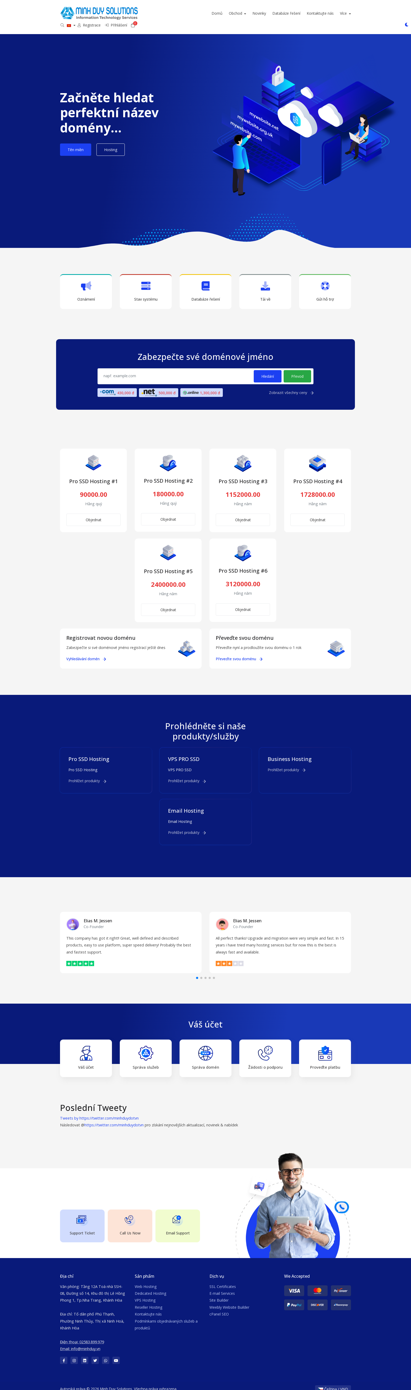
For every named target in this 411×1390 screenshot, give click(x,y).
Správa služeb (146, 1051)
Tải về (265, 284)
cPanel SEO (219, 1306)
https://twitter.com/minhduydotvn (114, 1117)
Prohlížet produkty (87, 773)
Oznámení (86, 284)
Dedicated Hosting (150, 1286)
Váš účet (86, 1051)
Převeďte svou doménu (239, 651)
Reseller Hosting (148, 1299)
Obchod (169, 13)
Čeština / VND (333, 1381)
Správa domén (205, 1051)
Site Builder (219, 1293)
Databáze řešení (219, 13)
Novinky (192, 13)
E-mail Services (222, 1286)
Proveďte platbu (325, 1051)
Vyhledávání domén (86, 651)
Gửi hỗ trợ (325, 284)
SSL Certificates (222, 1279)
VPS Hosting (145, 1293)
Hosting (110, 142)
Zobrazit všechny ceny (291, 385)
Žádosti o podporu (265, 1051)
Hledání (267, 368)
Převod (297, 368)
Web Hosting (145, 1279)
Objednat (93, 512)
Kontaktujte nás (253, 13)
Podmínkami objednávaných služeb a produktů (166, 1317)
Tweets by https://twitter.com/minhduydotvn (99, 1111)
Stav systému (145, 284)
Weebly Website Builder (229, 1299)
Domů (149, 13)
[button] (197, 971)
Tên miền (76, 142)
